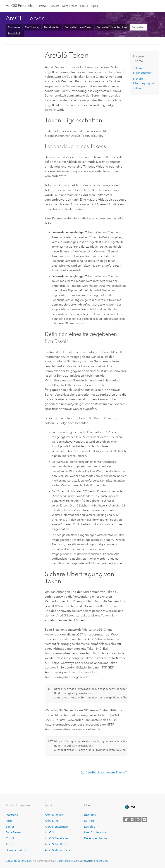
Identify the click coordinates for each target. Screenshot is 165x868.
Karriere (89, 820)
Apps (94, 6)
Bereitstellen (52, 27)
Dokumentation (16, 850)
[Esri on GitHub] (138, 819)
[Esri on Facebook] (132, 819)
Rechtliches (101, 860)
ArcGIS (49, 832)
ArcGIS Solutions (55, 844)
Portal (43, 6)
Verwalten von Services (112, 27)
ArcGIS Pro (52, 820)
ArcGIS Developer (56, 838)
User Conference (95, 832)
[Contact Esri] (144, 819)
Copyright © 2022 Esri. (19, 860)
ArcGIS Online (54, 815)
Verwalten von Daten (78, 27)
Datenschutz (63, 860)
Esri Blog (89, 826)
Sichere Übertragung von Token (144, 83)
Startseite (14, 27)
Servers (54, 6)
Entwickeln (14, 33)
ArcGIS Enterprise (20, 5)
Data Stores (69, 6)
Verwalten (138, 27)
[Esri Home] (130, 807)
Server (10, 826)
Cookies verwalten (83, 860)
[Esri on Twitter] (126, 819)
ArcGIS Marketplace (58, 850)
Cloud (84, 6)
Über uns (90, 815)
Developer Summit (96, 838)
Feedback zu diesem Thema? (106, 772)
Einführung (32, 27)
